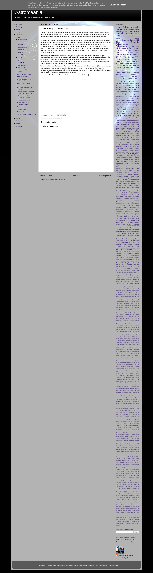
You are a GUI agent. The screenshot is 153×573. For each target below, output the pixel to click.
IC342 (133, 336)
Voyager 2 (123, 512)
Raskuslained (124, 447)
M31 (132, 172)
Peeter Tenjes (119, 432)
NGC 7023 (124, 410)
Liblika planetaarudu (120, 379)
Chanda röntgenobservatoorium (124, 194)
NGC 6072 (120, 408)
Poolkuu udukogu (135, 434)
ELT (138, 309)
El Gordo (127, 312)
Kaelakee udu (135, 346)
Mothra (117, 403)
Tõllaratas (118, 255)
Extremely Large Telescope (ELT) (129, 198)
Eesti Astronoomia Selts (130, 71)
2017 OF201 (127, 266)
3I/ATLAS (136, 113)
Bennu (117, 154)
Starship (118, 56)
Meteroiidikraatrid (129, 80)
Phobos (130, 126)
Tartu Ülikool (129, 488)
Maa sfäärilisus (131, 388)
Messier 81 (124, 222)
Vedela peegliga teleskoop (132, 508)
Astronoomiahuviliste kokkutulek (124, 100)
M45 (117, 218)
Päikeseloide (135, 233)
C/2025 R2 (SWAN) (122, 192)
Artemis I (119, 98)
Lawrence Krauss (120, 377)
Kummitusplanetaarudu (128, 366)
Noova (132, 143)
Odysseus (121, 144)
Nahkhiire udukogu (134, 412)
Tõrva (127, 96)
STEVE (131, 240)
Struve (137, 473)
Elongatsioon (128, 314)
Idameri (121, 338)
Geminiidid (119, 78)
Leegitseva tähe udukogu (132, 377)
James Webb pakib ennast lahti (26, 114)
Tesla (121, 251)
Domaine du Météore (132, 307)
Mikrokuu (136, 222)
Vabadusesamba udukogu (128, 506)
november (21, 42)
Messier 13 (122, 399)
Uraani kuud (119, 259)
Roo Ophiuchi (135, 455)
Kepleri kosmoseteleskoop (132, 141)
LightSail (128, 379)
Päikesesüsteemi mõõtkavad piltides (127, 235)
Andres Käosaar (126, 275)
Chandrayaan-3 (135, 155)
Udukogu (118, 131)
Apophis (137, 281)
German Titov (126, 327)
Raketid (121, 63)
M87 (125, 218)
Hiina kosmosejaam (121, 120)
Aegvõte (137, 187)
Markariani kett (135, 392)
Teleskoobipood (131, 490)
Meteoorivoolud (134, 54)
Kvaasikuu (129, 368)
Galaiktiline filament (128, 322)
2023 (17, 34)
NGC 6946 (118, 410)
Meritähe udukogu (120, 397)
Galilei (137, 322)
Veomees (126, 510)
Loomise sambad (134, 213)
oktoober (20, 44)
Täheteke (133, 181)
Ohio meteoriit (123, 421)
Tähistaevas (135, 58)
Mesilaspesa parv (130, 397)
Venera (137, 150)
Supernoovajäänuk (133, 65)
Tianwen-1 (118, 130)
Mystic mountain (120, 405)
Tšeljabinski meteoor (121, 257)
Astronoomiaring (120, 286)
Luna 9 (137, 381)
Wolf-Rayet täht (134, 96)
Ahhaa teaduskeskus (130, 272)
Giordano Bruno (135, 327)
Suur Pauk (135, 128)
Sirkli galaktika (135, 466)
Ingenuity (123, 93)
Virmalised (127, 63)
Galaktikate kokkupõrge (132, 119)
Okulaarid (130, 421)
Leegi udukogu (135, 122)
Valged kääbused (129, 148)
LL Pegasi (129, 373)
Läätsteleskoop (127, 382)
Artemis (130, 56)
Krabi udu (128, 93)
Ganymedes (125, 83)
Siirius (126, 144)
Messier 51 (136, 399)
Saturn (136, 32)
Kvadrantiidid (136, 368)
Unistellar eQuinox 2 (130, 503)
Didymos (125, 102)
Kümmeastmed (128, 371)
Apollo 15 (136, 279)
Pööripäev (119, 54)
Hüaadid (118, 336)
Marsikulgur (124, 108)
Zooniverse (118, 521)
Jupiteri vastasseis (133, 72)
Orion (137, 52)
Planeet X (128, 434)
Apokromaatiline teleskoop (122, 279)
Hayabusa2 (133, 203)
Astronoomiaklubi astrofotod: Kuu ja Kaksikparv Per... (25, 92)
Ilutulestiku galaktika (125, 340)
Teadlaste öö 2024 (123, 490)
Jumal (117, 344)
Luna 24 (132, 381)
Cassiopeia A (124, 298)
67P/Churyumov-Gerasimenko (123, 270)
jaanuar (20, 67)
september (21, 47)
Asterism (137, 283)
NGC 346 (124, 407)
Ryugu (117, 240)
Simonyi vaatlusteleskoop (132, 464)
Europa (118, 137)
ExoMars (128, 318)
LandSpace (121, 375)
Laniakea (137, 375)
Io (127, 120)
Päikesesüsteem (122, 44)
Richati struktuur (125, 451)
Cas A (118, 298)
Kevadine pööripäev (120, 355)
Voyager (127, 89)
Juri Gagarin (135, 205)
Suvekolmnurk (135, 144)
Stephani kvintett (126, 246)
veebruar (20, 65)
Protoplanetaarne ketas (133, 231)
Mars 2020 (128, 58)
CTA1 (132, 294)
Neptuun (118, 74)
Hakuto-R (124, 331)
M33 (138, 216)
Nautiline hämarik (124, 414)
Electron (132, 312)
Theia (124, 251)
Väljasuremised (130, 516)
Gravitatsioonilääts (128, 78)
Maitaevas (118, 392)
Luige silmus (128, 215)
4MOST (137, 268)
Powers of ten (119, 436)
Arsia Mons (125, 283)
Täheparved (123, 499)
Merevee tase (135, 395)
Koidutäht (127, 357)
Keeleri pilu (128, 351)
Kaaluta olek (128, 346)
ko (125, 521)
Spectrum (118, 469)
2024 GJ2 (133, 266)
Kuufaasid (118, 143)
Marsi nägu (133, 394)
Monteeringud (136, 401)
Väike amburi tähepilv (121, 516)
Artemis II (123, 61)
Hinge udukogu (120, 205)
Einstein (118, 157)
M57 (121, 218)
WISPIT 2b (125, 517)
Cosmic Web (135, 299)
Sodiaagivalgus (126, 178)
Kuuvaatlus (136, 211)
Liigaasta (132, 379)
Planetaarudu (120, 58)
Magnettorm (126, 390)
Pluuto (126, 95)
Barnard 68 (136, 288)
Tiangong (128, 251)
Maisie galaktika (134, 390)
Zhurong (124, 185)
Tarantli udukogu (130, 248)
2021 (17, 118)
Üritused (118, 525)
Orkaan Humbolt (126, 425)
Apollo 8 (133, 281)
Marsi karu (126, 394)
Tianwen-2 (122, 491)
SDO (134, 126)
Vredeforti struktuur (120, 514)
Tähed (118, 42)
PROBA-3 (118, 427)
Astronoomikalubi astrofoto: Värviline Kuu (25, 80)
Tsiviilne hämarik (125, 493)
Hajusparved (119, 331)
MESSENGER (123, 388)
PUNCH (125, 427)
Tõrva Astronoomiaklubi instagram (126, 539)
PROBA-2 (136, 425)
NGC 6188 (131, 408)
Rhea (123, 239)
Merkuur (136, 50)
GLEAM (137, 320)
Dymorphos (119, 119)
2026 (17, 27)
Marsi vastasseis (120, 95)
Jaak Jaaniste (127, 342)
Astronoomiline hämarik (129, 286)
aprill (19, 60)
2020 (17, 121)
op (131, 521)
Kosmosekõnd (120, 211)
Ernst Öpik (131, 196)
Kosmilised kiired (133, 209)
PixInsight (119, 434)
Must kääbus (136, 403)
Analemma (123, 189)
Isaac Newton (125, 165)
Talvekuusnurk (119, 486)
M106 (117, 386)
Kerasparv (119, 67)
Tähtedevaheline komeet (131, 253)
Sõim (117, 479)
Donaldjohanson (120, 309)
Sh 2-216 (130, 460)
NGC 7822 (125, 412)
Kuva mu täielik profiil (122, 558)
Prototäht (136, 108)
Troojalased (136, 491)
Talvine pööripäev (128, 486)
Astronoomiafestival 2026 (132, 285)
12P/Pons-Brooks (120, 187)
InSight (118, 165)
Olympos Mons (134, 228)
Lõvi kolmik (119, 216)
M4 (125, 386)
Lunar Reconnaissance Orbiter (125, 124)
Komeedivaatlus (120, 209)
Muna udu (129, 403)
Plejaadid (125, 65)
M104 (131, 216)
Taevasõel (136, 484)
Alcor (138, 272)
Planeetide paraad (122, 176)
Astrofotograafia (121, 32)
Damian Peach (127, 301)
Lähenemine (119, 382)
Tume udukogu (124, 495)
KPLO (130, 344)
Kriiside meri (130, 364)
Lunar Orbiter (135, 215)
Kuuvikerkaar (123, 368)
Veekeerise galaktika (127, 150)
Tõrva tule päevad (134, 501)
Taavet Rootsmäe (127, 484)
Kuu (118, 27)
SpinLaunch (132, 469)
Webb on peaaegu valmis (24, 100)
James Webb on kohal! (24, 74)
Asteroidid (119, 50)
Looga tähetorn (120, 381)
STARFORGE (119, 458)
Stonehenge (132, 473)
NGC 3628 (130, 226)
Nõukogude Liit (122, 419)
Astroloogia (136, 189)
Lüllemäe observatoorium (133, 384)
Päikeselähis (129, 442)
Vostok (137, 510)
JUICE (137, 139)
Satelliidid (126, 67)
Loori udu (124, 143)
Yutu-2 (137, 263)
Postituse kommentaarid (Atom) (55, 179)
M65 (133, 386)
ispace (130, 185)
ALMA (127, 187)
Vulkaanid (129, 113)
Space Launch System (133, 467)
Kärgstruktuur (127, 370)
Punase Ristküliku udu (122, 438)
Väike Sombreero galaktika (132, 514)
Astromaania (28, 12)
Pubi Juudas (136, 436)
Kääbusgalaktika (135, 370)
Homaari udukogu (121, 334)
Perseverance (134, 48)
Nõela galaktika (124, 228)
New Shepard (125, 416)
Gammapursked (120, 323)
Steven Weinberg (125, 473)
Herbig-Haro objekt (121, 139)
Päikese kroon (120, 442)
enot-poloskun (104, 565)
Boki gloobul (130, 191)
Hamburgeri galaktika (124, 203)
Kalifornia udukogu (122, 207)
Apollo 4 (128, 281)
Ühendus (136, 185)
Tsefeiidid (118, 493)
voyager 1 (130, 264)
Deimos (137, 135)
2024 (17, 32)
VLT (123, 148)
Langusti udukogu (129, 375)
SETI (128, 456)
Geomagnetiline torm (121, 325)
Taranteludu (136, 486)
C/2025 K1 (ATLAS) (124, 155)
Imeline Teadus (134, 83)
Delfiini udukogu (134, 303)
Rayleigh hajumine (134, 447)
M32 (123, 386)
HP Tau (137, 329)
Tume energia (135, 251)
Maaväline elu (135, 93)
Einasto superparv (120, 312)
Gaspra (137, 323)
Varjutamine (119, 89)
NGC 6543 (136, 408)
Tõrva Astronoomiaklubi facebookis (126, 537)
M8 (119, 388)
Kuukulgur (136, 366)
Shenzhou (127, 462)
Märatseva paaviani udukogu (132, 405)
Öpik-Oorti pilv (135, 523)
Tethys (137, 490)
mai (19, 57)
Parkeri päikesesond (127, 431)
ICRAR (137, 336)
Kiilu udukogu (135, 104)
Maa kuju (131, 218)
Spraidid (129, 128)
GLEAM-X (118, 322)
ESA (124, 119)
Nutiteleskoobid (130, 418)
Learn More (114, 5)
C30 (127, 294)
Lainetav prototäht (22, 76)
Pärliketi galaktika (128, 443)
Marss (137, 30)
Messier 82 (131, 222)
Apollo (118, 61)
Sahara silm (127, 458)
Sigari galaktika (120, 128)
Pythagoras (126, 440)
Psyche (129, 233)
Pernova (133, 432)
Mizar (130, 401)
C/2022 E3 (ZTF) (130, 154)
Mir (122, 401)
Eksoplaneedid (134, 63)
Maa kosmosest (121, 60)
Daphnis (137, 301)
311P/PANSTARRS (126, 268)
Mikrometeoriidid (120, 224)
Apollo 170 (123, 281)
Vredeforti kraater (135, 512)
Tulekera (131, 493)
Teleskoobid (124, 82)
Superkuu (131, 95)
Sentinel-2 (118, 460)
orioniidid (118, 152)
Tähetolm (129, 499)
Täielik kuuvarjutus (134, 130)
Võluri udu (136, 516)
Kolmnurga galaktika (121, 106)
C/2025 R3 (122, 294)
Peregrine (123, 231)
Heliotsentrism (123, 333)
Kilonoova (128, 355)
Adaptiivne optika (120, 272)
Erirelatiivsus (130, 157)
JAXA (117, 85)
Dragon (126, 309)
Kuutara (118, 368)
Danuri (133, 301)
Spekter (123, 469)
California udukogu (126, 296)
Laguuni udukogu (120, 213)
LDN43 (122, 373)
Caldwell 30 (136, 294)
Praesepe (125, 436)
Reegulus (118, 449)
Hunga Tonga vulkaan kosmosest (23, 84)
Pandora (131, 427)
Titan (130, 82)
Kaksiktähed (119, 167)
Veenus (118, 38)
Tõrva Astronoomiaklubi (131, 87)
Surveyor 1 (126, 475)
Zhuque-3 (123, 264)
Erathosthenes (119, 316)
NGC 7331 (136, 410)
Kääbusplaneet (119, 371)
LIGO (125, 373)
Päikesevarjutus (121, 46)
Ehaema (132, 311)
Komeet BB (125, 359)
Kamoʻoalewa (129, 349)
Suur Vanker (132, 475)
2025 (17, 29)
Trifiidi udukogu (129, 491)
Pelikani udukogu (127, 432)
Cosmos (118, 301)
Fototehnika (131, 320)
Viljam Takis (132, 510)
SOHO (131, 456)
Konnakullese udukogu (133, 359)
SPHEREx (136, 456)
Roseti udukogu (130, 239)
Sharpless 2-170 (120, 462)
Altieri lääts (118, 275)
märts (19, 62)
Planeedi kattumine (133, 174)
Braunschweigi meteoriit (126, 292)
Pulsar (117, 109)
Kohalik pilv (119, 357)
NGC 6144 (125, 408)
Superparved (119, 475)
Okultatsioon (136, 421)
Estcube (131, 316)
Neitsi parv (131, 414)
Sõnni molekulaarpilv (128, 479)
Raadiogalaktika (124, 445)
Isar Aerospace (119, 342)
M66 (135, 386)
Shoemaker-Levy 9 (134, 462)
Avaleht (76, 175)
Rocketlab (127, 455)
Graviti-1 (128, 329)
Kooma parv (119, 360)
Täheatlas (118, 253)
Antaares (132, 152)
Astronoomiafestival (129, 69)
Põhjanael (135, 443)
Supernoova (134, 46)
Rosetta (137, 239)
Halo (128, 331)
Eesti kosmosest (125, 311)
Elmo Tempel (119, 314)
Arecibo (137, 152)
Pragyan (130, 436)
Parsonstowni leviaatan (127, 229)
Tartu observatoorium (121, 488)
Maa (123, 34)
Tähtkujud (118, 501)
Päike (118, 34)
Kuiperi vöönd (119, 366)
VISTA (131, 504)
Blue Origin (123, 191)
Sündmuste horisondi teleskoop (124, 482)
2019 (17, 123)
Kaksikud (132, 347)
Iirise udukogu (127, 338)
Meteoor (136, 56)
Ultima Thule (135, 146)
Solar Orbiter (135, 178)
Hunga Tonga (136, 334)
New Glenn (119, 416)
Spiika (127, 469)
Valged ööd (123, 508)
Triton (124, 146)
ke (123, 521)
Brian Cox (136, 191)
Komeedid (129, 34)
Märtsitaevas (123, 226)
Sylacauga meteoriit (134, 477)
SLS (127, 240)
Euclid (130, 102)
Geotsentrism (119, 327)
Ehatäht (137, 311)
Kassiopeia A (134, 207)
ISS (137, 40)
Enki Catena (135, 314)
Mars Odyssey (119, 394)
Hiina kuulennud (130, 333)
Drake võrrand (132, 309)
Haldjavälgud (131, 202)
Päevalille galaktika (134, 440)
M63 (130, 386)
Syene (126, 477)
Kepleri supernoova (134, 353)
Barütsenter (128, 290)
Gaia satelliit (124, 137)
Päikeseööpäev (119, 443)
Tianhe (117, 491)
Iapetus (117, 338)
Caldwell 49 (119, 296)
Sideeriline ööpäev (120, 464)
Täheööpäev (136, 499)
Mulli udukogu (123, 403)
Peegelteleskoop (120, 174)
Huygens (136, 163)
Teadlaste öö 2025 (126, 250)
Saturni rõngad (135, 458)
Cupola (122, 301)
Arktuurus (118, 283)
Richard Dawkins (131, 449)
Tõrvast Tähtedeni (120, 503)
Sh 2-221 (136, 460)
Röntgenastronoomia (121, 456)
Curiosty (132, 135)
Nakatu (117, 414)
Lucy (117, 172)
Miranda (126, 401)
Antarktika (136, 277)
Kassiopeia (123, 351)
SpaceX (133, 40)
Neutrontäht (130, 108)
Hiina (124, 56)
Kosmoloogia (123, 362)
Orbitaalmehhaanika (134, 423)
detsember (21, 39)
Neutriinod (136, 414)
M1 (128, 216)
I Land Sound (123, 336)
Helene (117, 333)
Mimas (118, 226)
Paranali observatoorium (132, 429)
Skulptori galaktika (120, 467)
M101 (128, 143)
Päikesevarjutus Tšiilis (123, 237)
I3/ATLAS (130, 336)
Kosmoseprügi (128, 211)
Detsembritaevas (120, 305)
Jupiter (130, 32)
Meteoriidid (135, 42)
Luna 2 (127, 381)
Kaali (134, 344)
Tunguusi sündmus (125, 497)
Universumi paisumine (133, 257)
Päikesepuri (136, 442)
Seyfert (120, 242)
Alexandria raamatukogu (122, 274)
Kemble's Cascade (123, 353)
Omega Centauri (121, 423)
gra (122, 521)
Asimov (131, 283)
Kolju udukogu (135, 357)
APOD (132, 187)
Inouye (128, 205)
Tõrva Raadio (124, 501)
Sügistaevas (119, 146)
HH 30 (132, 329)
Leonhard (123, 170)
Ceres (129, 298)
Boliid (128, 61)
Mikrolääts (118, 401)
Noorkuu (124, 418)
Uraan (137, 60)
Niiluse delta (132, 416)
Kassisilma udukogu (133, 120)
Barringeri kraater (120, 290)
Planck (123, 434)
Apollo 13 (131, 279)
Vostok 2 (118, 512)
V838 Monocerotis (124, 504)
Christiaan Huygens (126, 299)
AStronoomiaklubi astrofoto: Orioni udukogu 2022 (25, 96)
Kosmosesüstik (130, 168)
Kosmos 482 (129, 362)
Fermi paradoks (124, 320)
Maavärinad (118, 390)
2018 (17, 126)
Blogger (115, 565)
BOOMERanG (129, 288)
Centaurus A (125, 135)
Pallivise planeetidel (23, 112)
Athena (118, 191)
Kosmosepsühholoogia (121, 364)
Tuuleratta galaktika (130, 111)
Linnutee (128, 50)
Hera (137, 203)
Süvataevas (136, 482)
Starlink (137, 244)
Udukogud (129, 146)
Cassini (133, 61)
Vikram (132, 261)
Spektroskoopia (128, 244)
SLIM (137, 126)
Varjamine (133, 183)
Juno (122, 85)
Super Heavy (125, 179)
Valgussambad (127, 259)
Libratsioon (136, 170)
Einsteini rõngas (122, 196)
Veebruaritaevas (120, 510)
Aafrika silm (135, 270)
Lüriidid (125, 216)
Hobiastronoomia (128, 163)
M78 (117, 388)
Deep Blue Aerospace (122, 303)
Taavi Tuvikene (120, 248)
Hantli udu (128, 104)
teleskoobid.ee (135, 521)
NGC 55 (134, 407)
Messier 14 (129, 399)
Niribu (137, 416)
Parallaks (118, 229)
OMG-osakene (130, 419)
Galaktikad (130, 30)
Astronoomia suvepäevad (131, 131)
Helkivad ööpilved (134, 137)
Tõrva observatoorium (132, 255)
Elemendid (136, 312)
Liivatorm (137, 379)
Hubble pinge (129, 334)
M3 (129, 172)
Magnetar (136, 172)
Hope (128, 139)
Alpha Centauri (135, 274)
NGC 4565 (136, 226)
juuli (19, 52)
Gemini (131, 161)
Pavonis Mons (135, 431)
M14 (120, 386)
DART (130, 91)
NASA (132, 67)
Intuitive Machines (134, 340)
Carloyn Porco (135, 296)
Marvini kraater (124, 395)
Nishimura (118, 418)
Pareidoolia (118, 431)
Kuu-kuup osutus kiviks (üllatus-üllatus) (24, 103)
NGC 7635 (119, 412)
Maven (130, 395)
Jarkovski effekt (135, 342)
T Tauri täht (135, 246)
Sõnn (121, 479)
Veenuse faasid (21, 109)
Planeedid (119, 52)
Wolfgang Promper (134, 519)
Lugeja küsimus (120, 215)
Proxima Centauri (121, 233)
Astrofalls (129, 189)
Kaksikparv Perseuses (122, 347)
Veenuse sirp (21, 107)
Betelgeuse (133, 133)
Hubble (133, 139)
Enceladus (123, 157)
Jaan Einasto (120, 141)
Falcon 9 (136, 159)
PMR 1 (132, 425)
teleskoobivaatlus (122, 48)
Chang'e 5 (129, 117)
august (20, 49)
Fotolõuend (136, 200)
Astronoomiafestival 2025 (131, 98)
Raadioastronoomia (128, 109)
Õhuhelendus (128, 523)
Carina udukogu (134, 192)
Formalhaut (119, 200)
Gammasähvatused (129, 323)
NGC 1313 (118, 407)
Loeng (127, 213)
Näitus (117, 228)
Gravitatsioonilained (121, 202)
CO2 (129, 294)
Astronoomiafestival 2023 (122, 133)
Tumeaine (125, 130)
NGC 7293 (130, 410)
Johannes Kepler (134, 165)
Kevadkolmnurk (127, 167)
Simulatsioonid (119, 466)
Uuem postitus (46, 175)
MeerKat (118, 222)
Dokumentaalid (119, 307)
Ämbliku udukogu (120, 523)
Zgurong (118, 264)
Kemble (133, 351)
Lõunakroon (123, 384)
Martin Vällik (135, 220)
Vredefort (128, 512)
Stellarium (118, 246)
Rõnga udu (123, 240)
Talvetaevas (127, 181)
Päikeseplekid (130, 60)
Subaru (118, 179)
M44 (127, 386)
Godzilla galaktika (120, 329)
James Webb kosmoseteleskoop (53, 118)
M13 (126, 172)
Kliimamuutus (119, 168)
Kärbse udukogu (120, 370)
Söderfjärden (126, 480)
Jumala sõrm (123, 344)
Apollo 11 (118, 115)
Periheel (125, 126)
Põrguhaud (119, 239)
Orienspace (118, 425)
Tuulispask (133, 497)
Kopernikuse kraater (129, 360)
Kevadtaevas (135, 167)
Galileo (122, 104)
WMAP (130, 517)
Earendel (118, 311)
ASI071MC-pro (125, 152)
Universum (119, 148)
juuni (19, 55)
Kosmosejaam (135, 362)
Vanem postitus (105, 175)
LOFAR (134, 373)
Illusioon (133, 338)
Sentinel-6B (124, 460)
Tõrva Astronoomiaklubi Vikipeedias (126, 542)
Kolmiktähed (119, 359)
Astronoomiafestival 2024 (129, 115)
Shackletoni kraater (127, 242)
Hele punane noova (134, 331)
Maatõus (137, 388)
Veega (132, 259)
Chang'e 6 (136, 117)
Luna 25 (121, 172)
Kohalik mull (136, 355)
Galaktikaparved (121, 72)
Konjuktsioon (132, 106)
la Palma (128, 521)
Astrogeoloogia (119, 285)
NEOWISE (129, 85)
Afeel (117, 189)
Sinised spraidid (127, 466)
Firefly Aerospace (121, 161)
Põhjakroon (136, 237)
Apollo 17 (118, 281)
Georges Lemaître (134, 325)
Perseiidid (119, 65)
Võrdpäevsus (119, 517)
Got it (123, 5)
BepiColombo (135, 76)
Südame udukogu (134, 480)
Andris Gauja (133, 275)
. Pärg (122, 266)
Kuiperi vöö (136, 364)
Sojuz (129, 144)
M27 (135, 216)
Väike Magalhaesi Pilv (127, 263)
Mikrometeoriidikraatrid (133, 224)
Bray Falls (122, 154)
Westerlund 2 (123, 519)
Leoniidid (129, 170)
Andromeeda (129, 52)
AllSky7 (129, 274)
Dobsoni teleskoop (134, 305)
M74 (138, 386)
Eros (126, 316)
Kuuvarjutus (125, 54)
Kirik (132, 355)
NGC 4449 (129, 407)
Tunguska (131, 495)
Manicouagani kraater (126, 392)
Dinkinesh (127, 305)
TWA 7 (118, 484)
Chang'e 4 (123, 117)
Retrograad (123, 449)
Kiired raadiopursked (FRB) (123, 122)
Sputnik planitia (130, 471)
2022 (17, 37)
